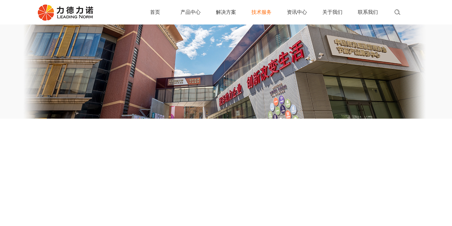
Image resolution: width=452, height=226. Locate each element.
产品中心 (190, 12)
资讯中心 (297, 12)
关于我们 (332, 12)
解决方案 (226, 12)
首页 (155, 12)
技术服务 (261, 12)
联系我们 (368, 12)
